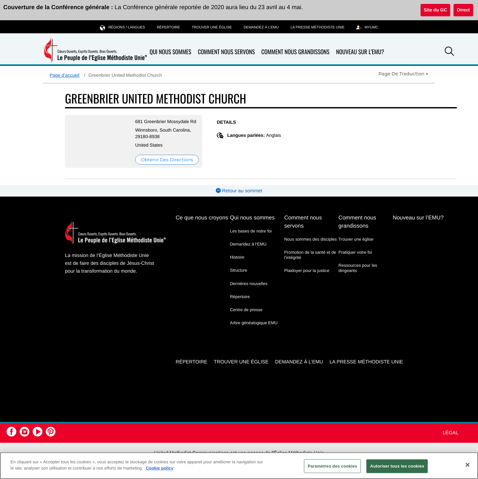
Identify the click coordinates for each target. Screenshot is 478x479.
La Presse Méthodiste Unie (317, 27)
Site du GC (435, 9)
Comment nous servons (226, 52)
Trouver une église (212, 27)
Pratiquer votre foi (355, 252)
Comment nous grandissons (295, 52)
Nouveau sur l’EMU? (360, 52)
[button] (449, 52)
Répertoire (168, 27)
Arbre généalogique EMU (254, 322)
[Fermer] (467, 464)
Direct (463, 9)
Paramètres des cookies (332, 466)
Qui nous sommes (170, 52)
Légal (450, 433)
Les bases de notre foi (251, 231)
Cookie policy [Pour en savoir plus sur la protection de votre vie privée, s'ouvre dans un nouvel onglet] (159, 468)
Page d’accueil (64, 75)
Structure (238, 270)
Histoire (237, 257)
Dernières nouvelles (248, 283)
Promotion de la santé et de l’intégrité (310, 255)
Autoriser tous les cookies (397, 466)
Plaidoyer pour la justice (306, 270)
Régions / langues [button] (122, 27)
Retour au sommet (239, 191)
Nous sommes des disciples (310, 239)
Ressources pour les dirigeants (358, 268)
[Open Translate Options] (403, 74)
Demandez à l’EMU (261, 27)
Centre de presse (246, 309)
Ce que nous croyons (202, 218)
